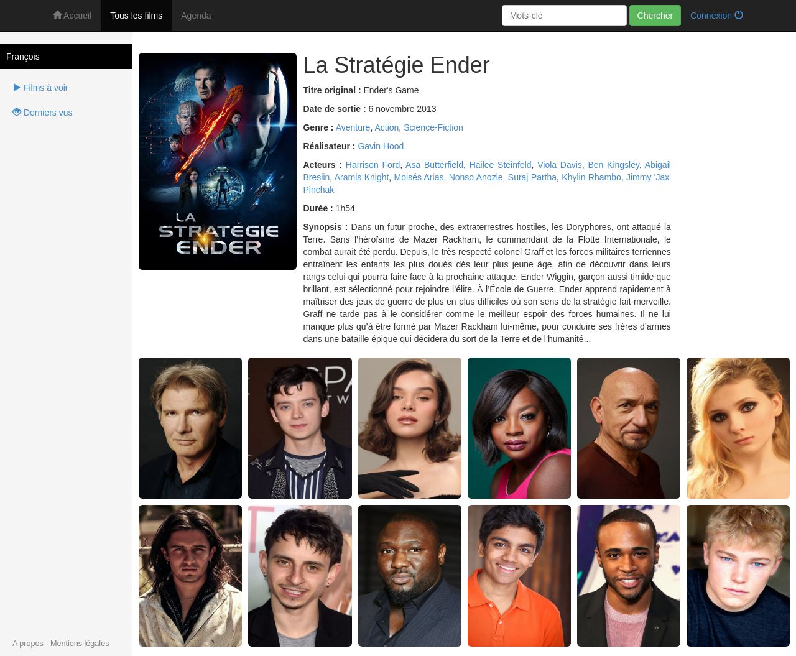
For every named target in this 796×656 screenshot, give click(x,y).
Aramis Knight (362, 177)
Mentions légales (79, 643)
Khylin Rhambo (591, 177)
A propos (28, 643)
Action (386, 127)
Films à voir (40, 88)
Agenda (196, 16)
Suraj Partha (532, 177)
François (23, 57)
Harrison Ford (373, 165)
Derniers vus (42, 113)
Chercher (655, 16)
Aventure (353, 127)
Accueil (72, 16)
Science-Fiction (433, 127)
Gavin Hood (381, 146)
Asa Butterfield (434, 165)
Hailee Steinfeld (501, 165)
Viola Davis (559, 165)
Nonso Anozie (476, 177)
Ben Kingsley (613, 165)
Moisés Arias (419, 177)
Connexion (716, 16)
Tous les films (136, 16)
